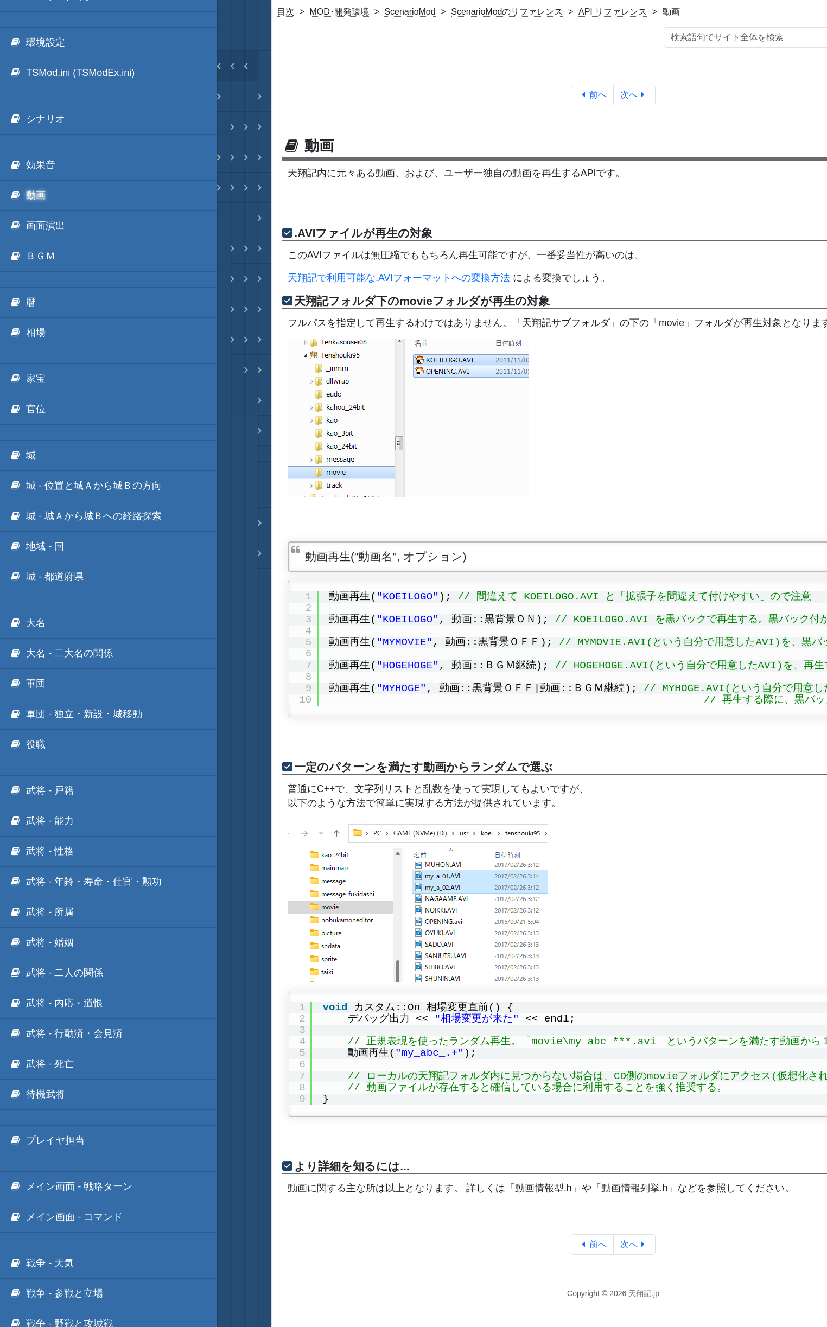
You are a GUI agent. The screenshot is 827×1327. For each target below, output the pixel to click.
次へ (634, 94)
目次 (285, 11)
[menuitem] (108, 43)
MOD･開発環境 (339, 11)
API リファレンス (612, 11)
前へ (592, 94)
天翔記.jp (643, 1293)
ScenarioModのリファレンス (507, 11)
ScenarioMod (409, 11)
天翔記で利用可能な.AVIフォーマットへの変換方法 (399, 277)
